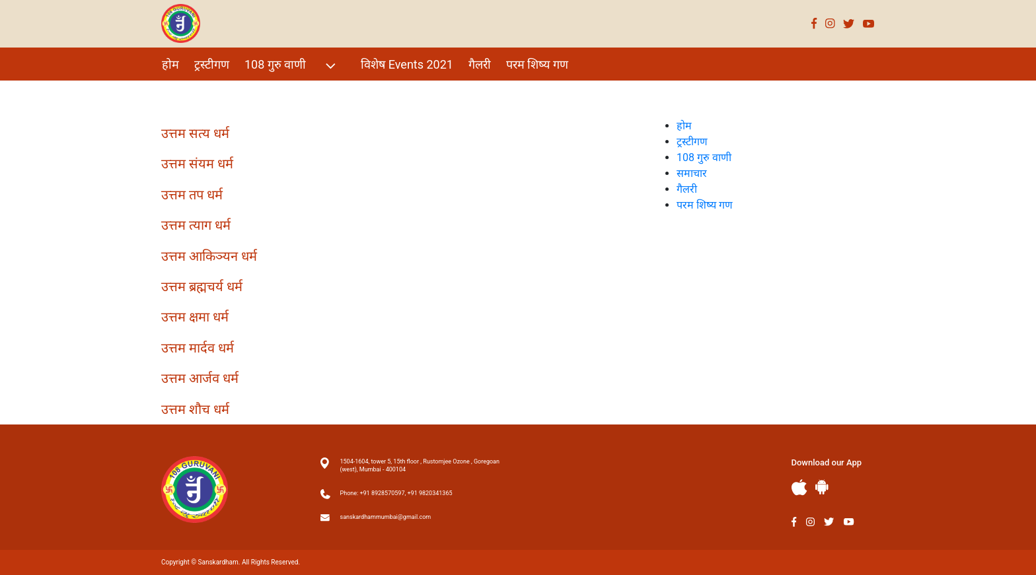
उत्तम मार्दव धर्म (197, 348)
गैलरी (479, 64)
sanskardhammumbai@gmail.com (385, 517)
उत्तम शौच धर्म (195, 409)
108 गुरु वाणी (291, 65)
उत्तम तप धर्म (192, 195)
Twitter (849, 23)
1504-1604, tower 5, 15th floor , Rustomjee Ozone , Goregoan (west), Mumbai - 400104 (420, 465)
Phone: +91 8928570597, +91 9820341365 (396, 493)
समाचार (692, 173)
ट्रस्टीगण (211, 64)
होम (170, 64)
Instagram (830, 23)
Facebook (814, 23)
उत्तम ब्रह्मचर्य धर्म (201, 286)
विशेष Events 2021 (407, 64)
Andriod (822, 486)
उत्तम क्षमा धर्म (195, 317)
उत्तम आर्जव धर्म (200, 378)
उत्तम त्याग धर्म (196, 225)
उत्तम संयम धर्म (197, 164)
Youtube (869, 23)
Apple (799, 487)
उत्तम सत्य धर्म (195, 133)
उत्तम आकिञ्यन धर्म (209, 256)
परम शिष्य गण (537, 64)
